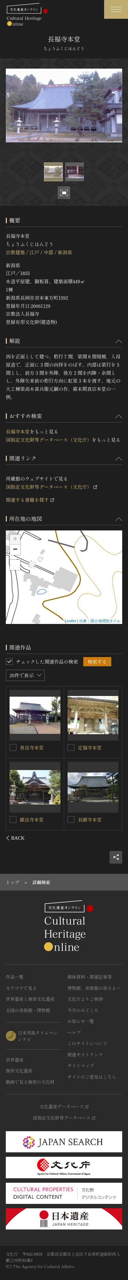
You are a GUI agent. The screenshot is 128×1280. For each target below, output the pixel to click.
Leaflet (70, 621)
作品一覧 (15, 976)
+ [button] (15, 540)
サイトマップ (81, 1065)
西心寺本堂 (90, 819)
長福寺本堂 (18, 431)
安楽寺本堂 (32, 819)
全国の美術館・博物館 (28, 1010)
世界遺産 (15, 1059)
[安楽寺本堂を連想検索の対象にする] (13, 819)
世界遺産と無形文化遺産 (30, 999)
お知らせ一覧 (81, 1021)
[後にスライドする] (113, 838)
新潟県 (65, 252)
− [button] (15, 550)
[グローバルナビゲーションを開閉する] (116, 9)
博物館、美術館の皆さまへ (94, 988)
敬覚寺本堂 (90, 747)
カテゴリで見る (21, 988)
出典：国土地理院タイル (99, 621)
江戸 (34, 252)
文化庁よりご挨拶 (85, 999)
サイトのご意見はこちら (92, 1076)
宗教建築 (15, 252)
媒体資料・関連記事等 (90, 976)
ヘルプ (74, 1032)
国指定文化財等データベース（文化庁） (49, 439)
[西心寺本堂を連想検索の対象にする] (71, 819)
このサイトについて (88, 1043)
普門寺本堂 (32, 747)
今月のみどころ (83, 1010)
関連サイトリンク (85, 1054)
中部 (48, 252)
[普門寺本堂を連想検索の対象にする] (13, 747)
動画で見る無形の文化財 (30, 1082)
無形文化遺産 (19, 1070)
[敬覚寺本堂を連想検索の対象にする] (71, 747)
